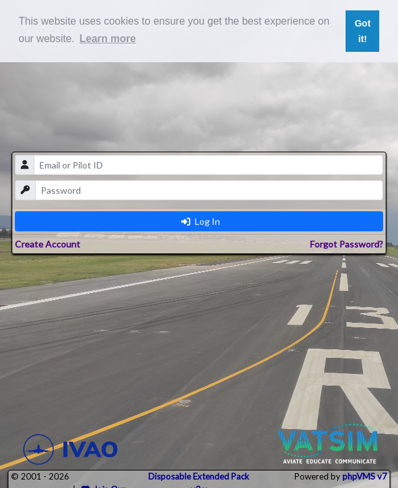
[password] (209, 190)
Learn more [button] (108, 38)
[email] (208, 165)
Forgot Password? (346, 244)
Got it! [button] (363, 31)
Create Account (47, 244)
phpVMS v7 (364, 476)
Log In (200, 221)
